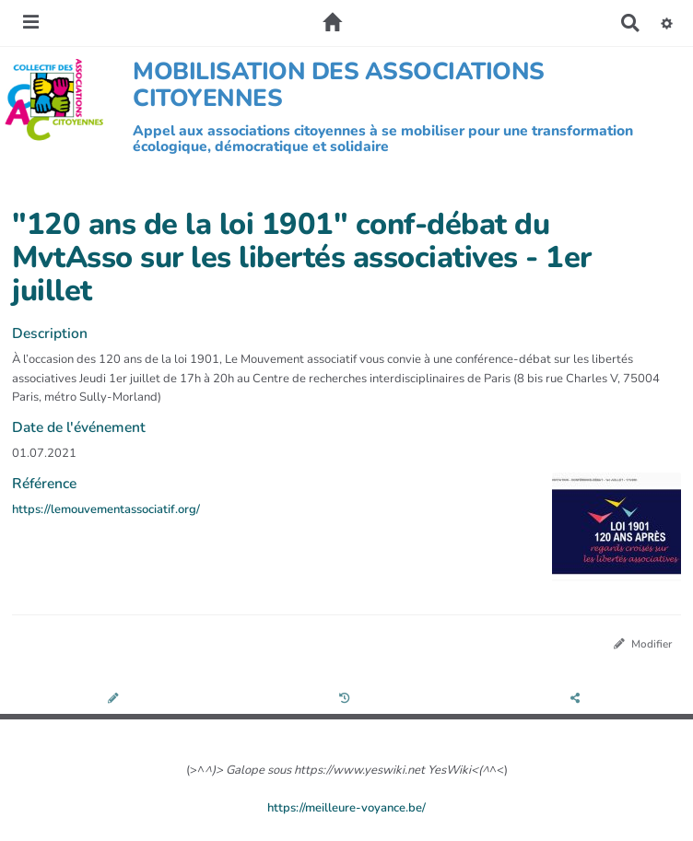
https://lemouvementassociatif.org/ (106, 509)
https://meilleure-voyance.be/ (346, 808)
